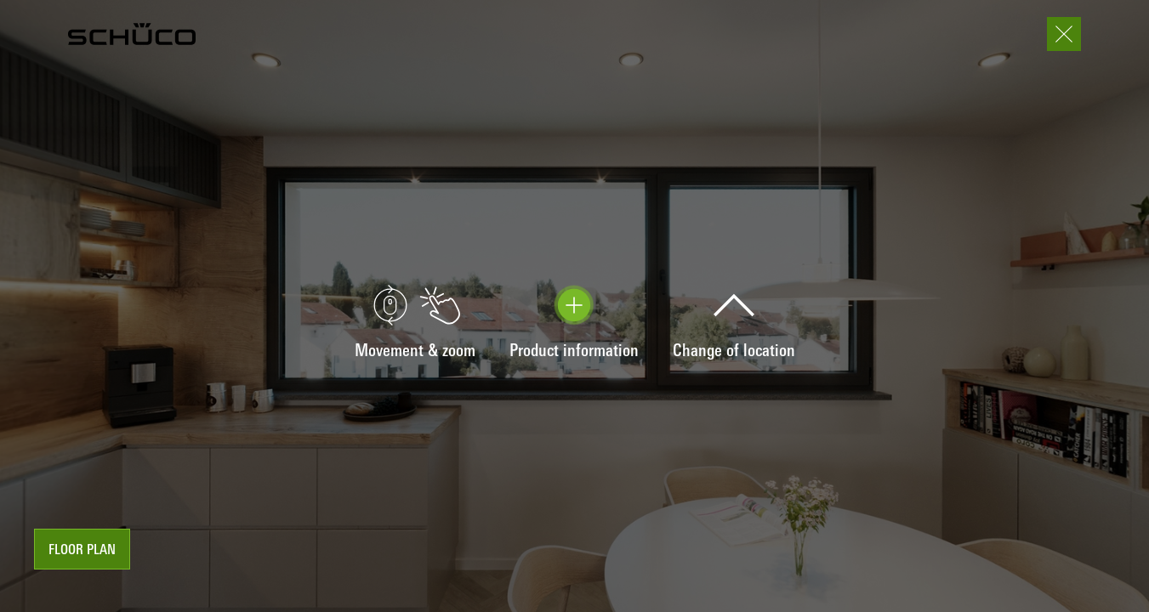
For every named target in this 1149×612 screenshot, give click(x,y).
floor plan (82, 551)
